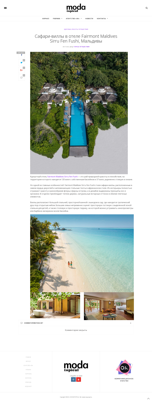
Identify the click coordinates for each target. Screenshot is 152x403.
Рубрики (56, 18)
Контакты (101, 18)
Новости (89, 18)
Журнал (45, 18)
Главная (28, 357)
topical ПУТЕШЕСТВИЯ (81, 47)
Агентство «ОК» (73, 18)
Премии (28, 370)
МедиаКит (28, 386)
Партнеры (28, 374)
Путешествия (83, 29)
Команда (28, 382)
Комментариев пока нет (32, 323)
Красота (75, 29)
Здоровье (67, 29)
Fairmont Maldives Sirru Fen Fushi (62, 176)
